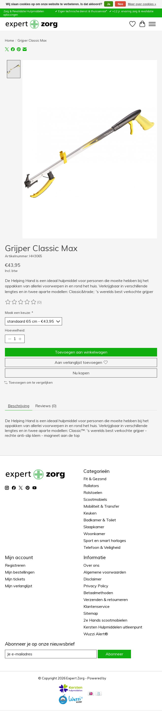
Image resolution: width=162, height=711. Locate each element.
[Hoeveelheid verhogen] (20, 339)
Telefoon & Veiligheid (101, 547)
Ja (108, 4)
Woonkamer (94, 533)
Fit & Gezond (94, 478)
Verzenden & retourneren (105, 599)
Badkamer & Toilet (99, 519)
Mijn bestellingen (19, 572)
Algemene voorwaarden (104, 572)
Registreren (15, 565)
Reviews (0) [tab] (46, 405)
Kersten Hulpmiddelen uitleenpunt (112, 627)
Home (9, 40)
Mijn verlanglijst (18, 585)
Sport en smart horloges (104, 540)
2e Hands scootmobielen (105, 620)
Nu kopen (81, 372)
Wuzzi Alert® (95, 633)
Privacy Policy (95, 585)
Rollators (91, 485)
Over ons (91, 565)
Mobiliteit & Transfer (101, 506)
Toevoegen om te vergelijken (28, 382)
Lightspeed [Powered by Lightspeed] (115, 678)
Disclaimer (92, 578)
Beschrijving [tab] (18, 405)
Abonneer (114, 653)
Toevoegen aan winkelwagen (81, 351)
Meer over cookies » (142, 4)
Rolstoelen (92, 492)
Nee (120, 4)
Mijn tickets (15, 578)
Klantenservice (96, 606)
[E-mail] (51, 654)
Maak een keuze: (19, 313)
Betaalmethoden (98, 592)
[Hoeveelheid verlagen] (9, 339)
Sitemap (90, 613)
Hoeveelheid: (15, 330)
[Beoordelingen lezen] (21, 302)
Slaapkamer (93, 526)
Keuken (90, 513)
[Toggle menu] (152, 24)
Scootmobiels (95, 499)
